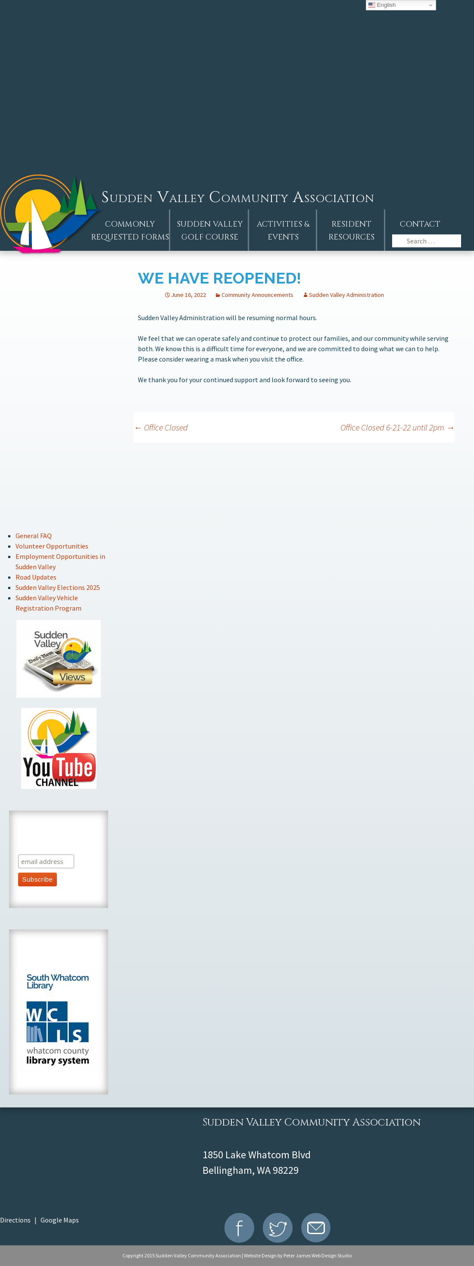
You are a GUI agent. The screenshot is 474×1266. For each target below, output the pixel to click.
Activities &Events (283, 231)
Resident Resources (351, 231)
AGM (59, 280)
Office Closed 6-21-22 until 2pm (397, 427)
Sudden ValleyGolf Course (210, 231)
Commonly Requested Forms (130, 231)
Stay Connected (59, 453)
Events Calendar (59, 337)
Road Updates (36, 577)
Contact (420, 224)
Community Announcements (257, 295)
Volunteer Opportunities (52, 546)
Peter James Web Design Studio (318, 1255)
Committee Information (59, 424)
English (382, 5)
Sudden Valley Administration (346, 295)
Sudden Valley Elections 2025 (58, 587)
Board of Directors (59, 395)
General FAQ (34, 535)
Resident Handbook (59, 366)
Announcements (59, 308)
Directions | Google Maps (39, 1220)
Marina (59, 511)
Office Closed (161, 427)
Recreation (59, 482)
